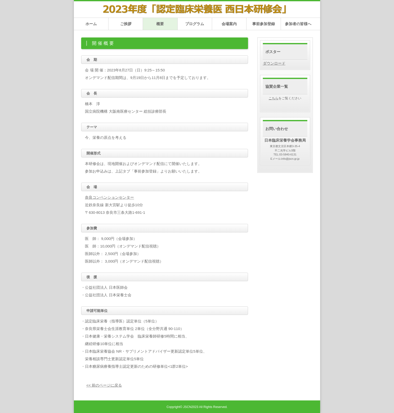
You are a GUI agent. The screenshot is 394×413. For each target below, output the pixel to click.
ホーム (91, 24)
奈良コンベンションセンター (109, 197)
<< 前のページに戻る (104, 385)
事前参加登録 (263, 24)
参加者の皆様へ (298, 24)
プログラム (194, 24)
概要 (160, 24)
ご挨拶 (125, 24)
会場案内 (229, 24)
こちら (273, 98)
